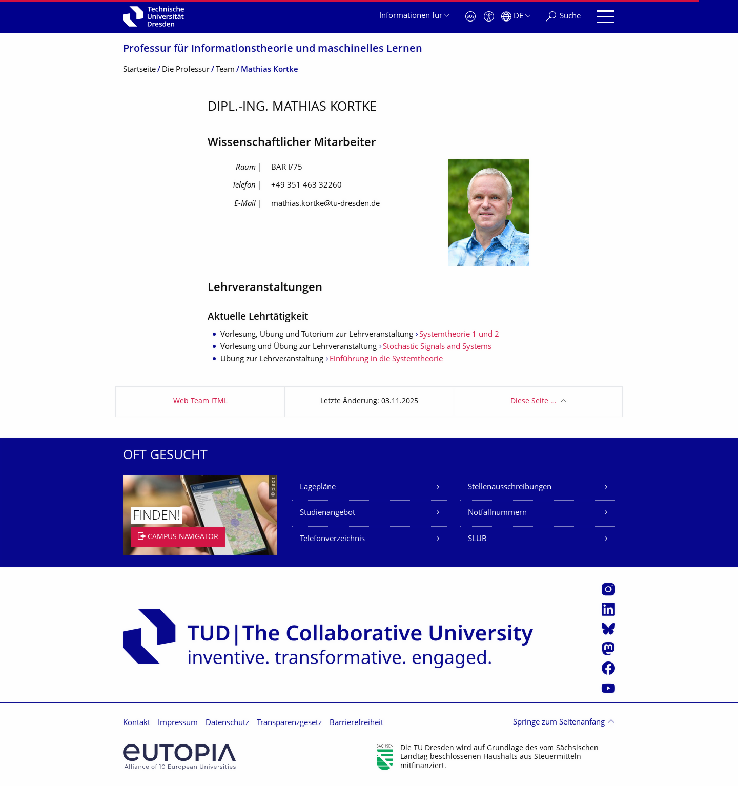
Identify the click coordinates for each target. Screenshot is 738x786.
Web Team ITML (200, 401)
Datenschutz (227, 723)
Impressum (178, 723)
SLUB (477, 539)
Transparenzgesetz (289, 723)
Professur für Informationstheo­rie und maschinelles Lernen (272, 49)
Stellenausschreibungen (509, 487)
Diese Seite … (533, 401)
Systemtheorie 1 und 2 (459, 335)
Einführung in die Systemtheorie (386, 359)
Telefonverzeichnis (332, 539)
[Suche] (563, 16)
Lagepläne (318, 487)
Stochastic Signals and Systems (437, 347)
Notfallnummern (497, 513)
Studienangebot (327, 513)
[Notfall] (470, 17)
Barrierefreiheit (356, 723)
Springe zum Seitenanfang (559, 723)
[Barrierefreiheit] (489, 17)
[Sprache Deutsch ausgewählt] (515, 16)
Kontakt (136, 723)
